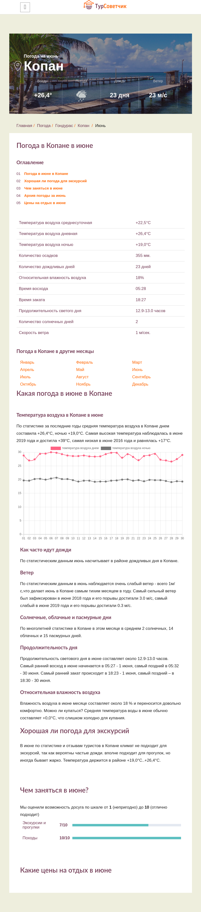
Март (137, 362)
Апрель (27, 369)
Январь (27, 362)
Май (80, 369)
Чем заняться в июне (43, 188)
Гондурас (64, 125)
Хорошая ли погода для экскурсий (55, 181)
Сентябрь (141, 377)
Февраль (84, 362)
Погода (44, 125)
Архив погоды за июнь (45, 195)
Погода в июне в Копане (46, 174)
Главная (24, 125)
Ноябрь (83, 384)
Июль (25, 377)
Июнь (137, 369)
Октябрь (28, 384)
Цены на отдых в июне (45, 203)
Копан (83, 125)
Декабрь (140, 384)
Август (82, 377)
